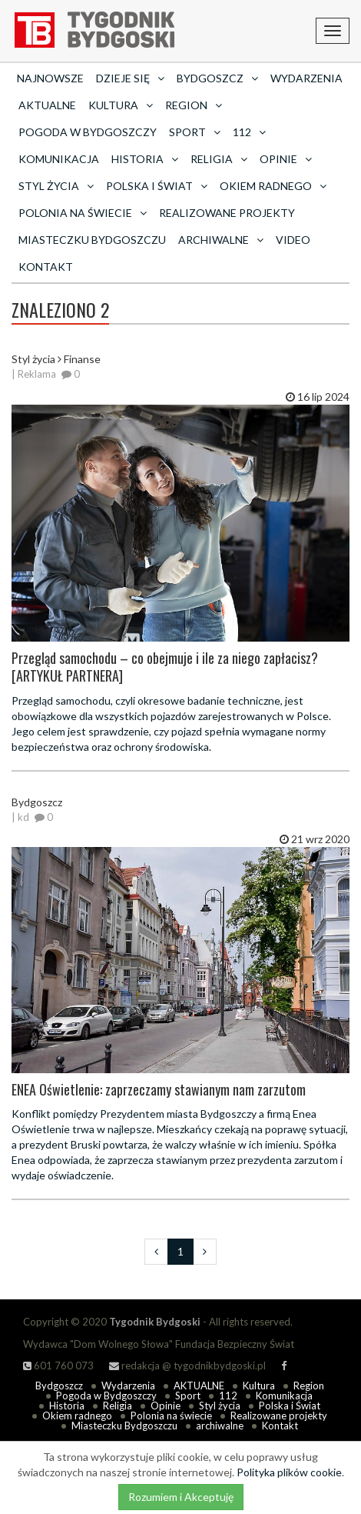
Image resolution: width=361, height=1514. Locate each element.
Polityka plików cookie (289, 1472)
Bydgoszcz (59, 1385)
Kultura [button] (120, 105)
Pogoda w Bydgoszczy (87, 131)
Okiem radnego (77, 1415)
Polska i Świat (289, 1405)
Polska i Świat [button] (156, 185)
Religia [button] (218, 158)
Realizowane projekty (227, 212)
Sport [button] (194, 131)
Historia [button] (144, 158)
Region (308, 1385)
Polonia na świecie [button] (82, 212)
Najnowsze (50, 78)
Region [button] (193, 105)
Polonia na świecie (171, 1415)
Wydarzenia (306, 78)
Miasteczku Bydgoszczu (92, 239)
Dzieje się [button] (130, 78)
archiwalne (219, 1425)
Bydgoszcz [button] (217, 78)
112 (228, 1395)
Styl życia (219, 1405)
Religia (117, 1405)
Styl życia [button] (56, 185)
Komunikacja (58, 158)
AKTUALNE (47, 105)
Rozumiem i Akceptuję (180, 1496)
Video (293, 239)
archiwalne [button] (220, 239)
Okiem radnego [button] (273, 185)
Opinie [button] (286, 158)
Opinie (165, 1405)
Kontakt (45, 266)
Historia (66, 1405)
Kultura (259, 1385)
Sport (187, 1395)
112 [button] (249, 131)
